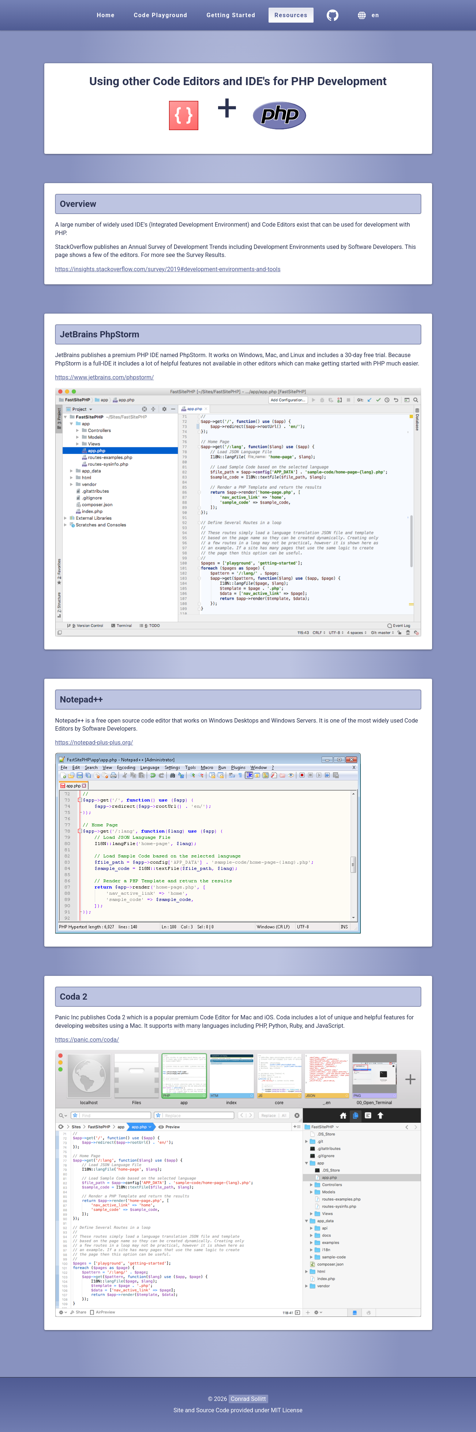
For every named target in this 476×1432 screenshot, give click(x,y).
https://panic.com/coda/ (87, 1039)
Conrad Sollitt (248, 1398)
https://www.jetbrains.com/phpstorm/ (104, 377)
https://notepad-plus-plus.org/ (94, 742)
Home (106, 15)
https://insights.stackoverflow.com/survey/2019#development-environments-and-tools (168, 269)
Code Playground (161, 15)
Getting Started (230, 15)
